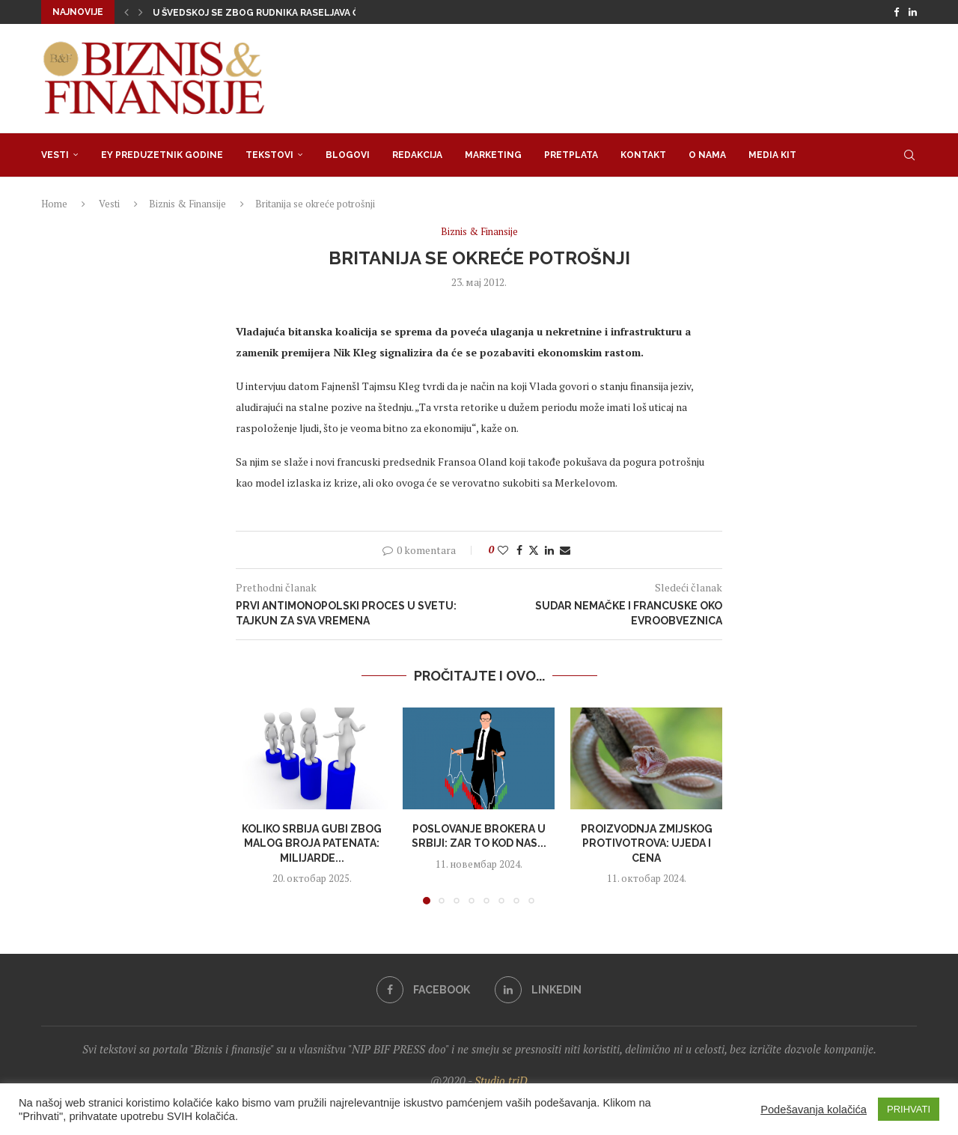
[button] (126, 12)
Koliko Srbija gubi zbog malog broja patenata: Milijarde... (312, 843)
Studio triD (501, 1080)
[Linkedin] (913, 12)
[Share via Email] (565, 550)
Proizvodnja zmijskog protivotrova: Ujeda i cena (646, 843)
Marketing (493, 155)
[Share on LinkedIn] (549, 550)
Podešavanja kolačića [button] (813, 1110)
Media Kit (772, 155)
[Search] (909, 155)
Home (54, 203)
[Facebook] (896, 12)
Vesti (55, 155)
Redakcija (417, 155)
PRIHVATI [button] (908, 1109)
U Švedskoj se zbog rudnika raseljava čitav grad (280, 12)
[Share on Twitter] (533, 550)
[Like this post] (503, 550)
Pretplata (571, 155)
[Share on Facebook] (519, 550)
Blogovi (348, 155)
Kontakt (643, 155)
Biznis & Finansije (187, 203)
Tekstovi (269, 155)
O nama (707, 155)
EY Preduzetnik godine (162, 155)
